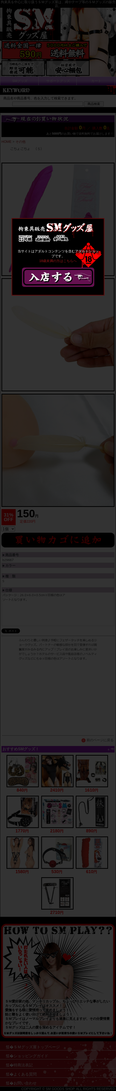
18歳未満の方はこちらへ (58, 261)
